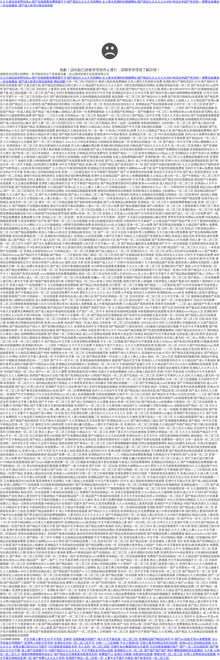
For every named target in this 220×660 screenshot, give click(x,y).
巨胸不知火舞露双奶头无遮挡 (129, 646)
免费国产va (106, 654)
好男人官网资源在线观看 (200, 654)
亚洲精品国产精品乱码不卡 (156, 639)
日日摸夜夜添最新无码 (62, 646)
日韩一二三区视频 (107, 642)
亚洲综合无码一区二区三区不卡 (74, 642)
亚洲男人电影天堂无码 (38, 642)
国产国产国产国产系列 (158, 650)
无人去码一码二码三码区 (94, 646)
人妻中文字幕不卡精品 (118, 657)
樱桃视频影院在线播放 (188, 650)
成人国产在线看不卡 (34, 650)
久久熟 (208, 650)
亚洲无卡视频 (122, 654)
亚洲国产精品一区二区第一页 (84, 657)
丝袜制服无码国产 (84, 639)
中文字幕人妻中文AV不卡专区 (43, 639)
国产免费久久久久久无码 (48, 657)
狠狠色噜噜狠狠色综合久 (37, 654)
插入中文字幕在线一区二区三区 (117, 639)
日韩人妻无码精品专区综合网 (159, 642)
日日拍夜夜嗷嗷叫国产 (164, 646)
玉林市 (67, 639)
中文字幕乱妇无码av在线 (97, 650)
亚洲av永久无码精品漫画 (195, 642)
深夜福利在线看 (143, 654)
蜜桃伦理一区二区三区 (168, 654)
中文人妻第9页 (129, 642)
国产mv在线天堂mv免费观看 (193, 639)
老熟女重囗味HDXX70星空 (30, 646)
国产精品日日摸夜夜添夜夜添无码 (75, 654)
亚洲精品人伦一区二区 (128, 650)
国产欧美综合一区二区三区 (151, 657)
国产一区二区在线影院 (194, 646)
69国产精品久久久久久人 (64, 650)
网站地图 (59, 81)
